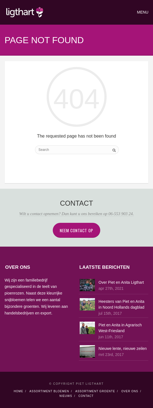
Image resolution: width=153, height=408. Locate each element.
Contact (86, 395)
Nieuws (65, 395)
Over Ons (129, 391)
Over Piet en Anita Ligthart (121, 282)
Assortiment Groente (95, 391)
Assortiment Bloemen (49, 391)
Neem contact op (76, 230)
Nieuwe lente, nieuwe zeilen (123, 348)
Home (18, 391)
